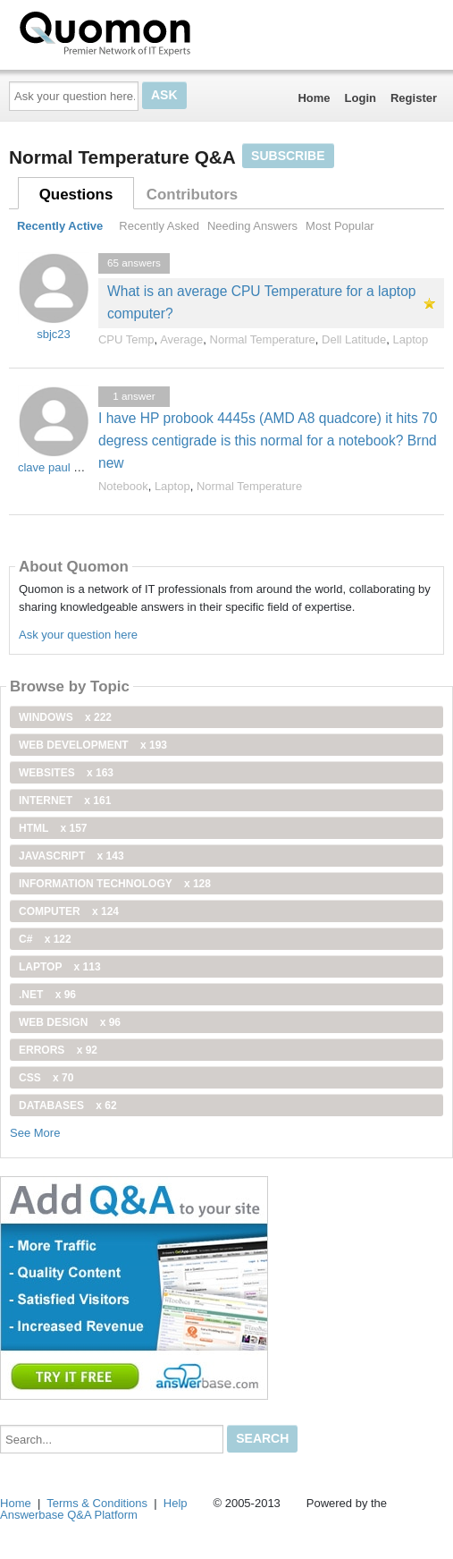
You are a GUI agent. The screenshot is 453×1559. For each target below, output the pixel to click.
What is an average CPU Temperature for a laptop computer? (261, 302)
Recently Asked (159, 226)
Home (314, 98)
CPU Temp (126, 339)
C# (45, 939)
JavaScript (71, 856)
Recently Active (60, 226)
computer (69, 911)
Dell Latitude (354, 339)
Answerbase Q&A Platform (69, 1514)
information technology (115, 883)
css (46, 1078)
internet (65, 800)
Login (360, 98)
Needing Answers (252, 226)
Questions (76, 194)
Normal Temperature (262, 339)
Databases (68, 1105)
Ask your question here (78, 634)
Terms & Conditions (96, 1503)
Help (176, 1503)
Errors (58, 1050)
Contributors (192, 194)
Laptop (411, 339)
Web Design (70, 1022)
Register (413, 98)
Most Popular (340, 226)
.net (47, 994)
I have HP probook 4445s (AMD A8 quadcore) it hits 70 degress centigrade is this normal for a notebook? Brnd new (267, 440)
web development (93, 745)
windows (65, 717)
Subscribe (287, 155)
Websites (66, 773)
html (53, 828)
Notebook (123, 486)
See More (35, 1133)
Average (181, 339)
